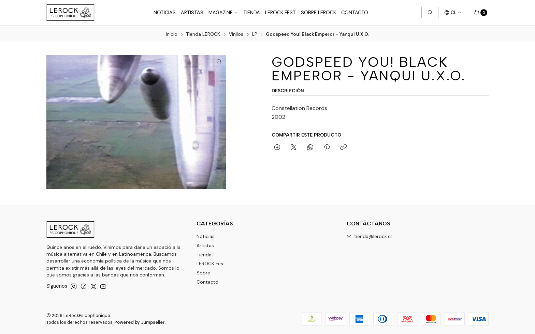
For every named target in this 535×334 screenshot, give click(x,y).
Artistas (192, 13)
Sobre (203, 271)
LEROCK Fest (211, 262)
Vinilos (236, 33)
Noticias (165, 13)
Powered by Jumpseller (139, 320)
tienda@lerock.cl (369, 235)
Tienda (251, 13)
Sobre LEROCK (318, 13)
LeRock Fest (280, 13)
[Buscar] (430, 12)
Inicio (171, 33)
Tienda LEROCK (203, 33)
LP (254, 33)
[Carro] (480, 12)
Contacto (354, 13)
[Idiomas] (453, 12)
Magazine (223, 13)
